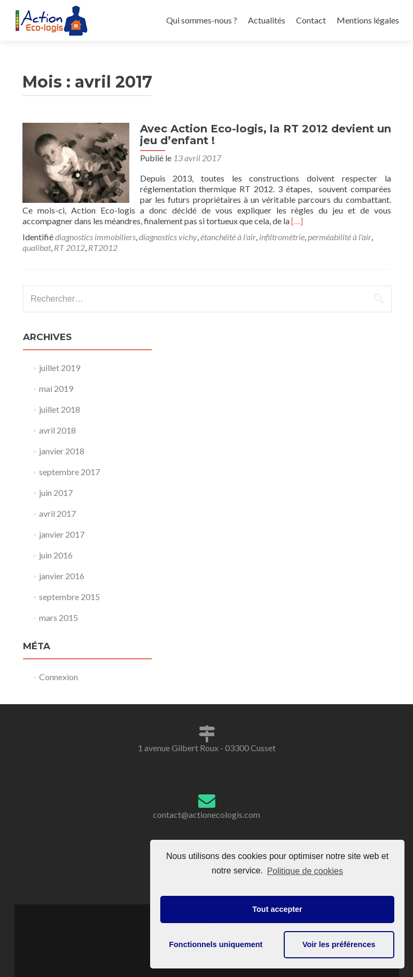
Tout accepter (277, 909)
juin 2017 (56, 492)
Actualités (266, 20)
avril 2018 (57, 430)
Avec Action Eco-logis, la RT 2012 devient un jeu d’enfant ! (265, 134)
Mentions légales (368, 20)
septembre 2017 (69, 472)
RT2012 (103, 247)
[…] (297, 221)
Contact (311, 20)
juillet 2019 (59, 368)
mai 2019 (56, 388)
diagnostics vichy (168, 237)
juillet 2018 (59, 409)
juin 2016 (56, 555)
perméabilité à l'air (339, 237)
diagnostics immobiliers (95, 237)
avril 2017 (57, 513)
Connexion (58, 677)
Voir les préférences (339, 944)
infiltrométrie (282, 237)
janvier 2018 (61, 451)
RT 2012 (69, 247)
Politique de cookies (305, 871)
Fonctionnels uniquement (215, 944)
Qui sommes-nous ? (201, 20)
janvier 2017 (61, 534)
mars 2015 (58, 617)
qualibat (36, 247)
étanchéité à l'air (228, 237)
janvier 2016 (61, 576)
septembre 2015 (69, 597)
